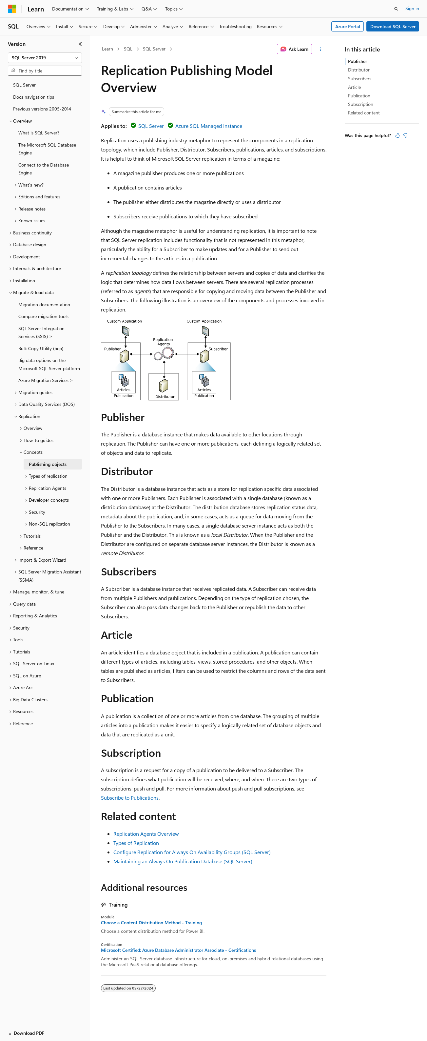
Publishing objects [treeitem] (48, 464)
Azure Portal (347, 26)
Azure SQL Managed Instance (208, 125)
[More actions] (320, 49)
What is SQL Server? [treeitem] (38, 133)
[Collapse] (80, 44)
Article (354, 87)
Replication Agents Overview (146, 833)
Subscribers (359, 78)
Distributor (359, 70)
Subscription (360, 104)
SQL (128, 49)
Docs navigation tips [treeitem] (33, 97)
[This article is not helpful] (405, 135)
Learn (107, 49)
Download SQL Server (393, 26)
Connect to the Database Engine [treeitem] (43, 169)
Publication (359, 95)
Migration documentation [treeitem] (44, 304)
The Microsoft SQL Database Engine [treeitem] (47, 149)
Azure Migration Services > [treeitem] (45, 380)
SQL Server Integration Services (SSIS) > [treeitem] (41, 332)
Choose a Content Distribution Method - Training (151, 923)
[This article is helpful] (397, 135)
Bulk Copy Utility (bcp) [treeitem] (40, 348)
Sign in (412, 8)
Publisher (357, 61)
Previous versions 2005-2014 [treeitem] (42, 109)
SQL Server (154, 49)
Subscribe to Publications (130, 797)
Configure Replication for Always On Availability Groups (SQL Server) (192, 852)
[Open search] (396, 9)
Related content (364, 113)
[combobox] (45, 57)
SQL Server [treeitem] (24, 85)
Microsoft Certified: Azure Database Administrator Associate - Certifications (178, 950)
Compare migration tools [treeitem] (43, 316)
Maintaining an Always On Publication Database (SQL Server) (182, 861)
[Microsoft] (12, 9)
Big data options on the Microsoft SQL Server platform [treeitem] (49, 364)
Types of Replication (136, 842)
